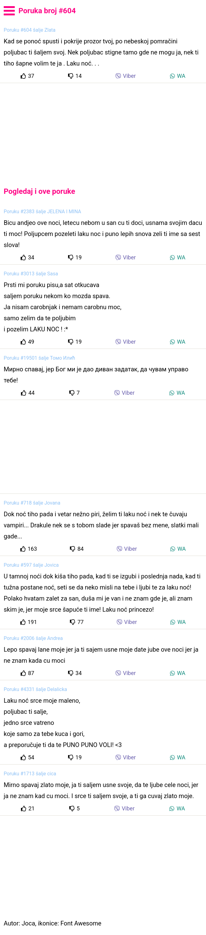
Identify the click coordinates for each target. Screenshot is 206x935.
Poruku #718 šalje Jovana (32, 503)
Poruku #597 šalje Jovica (31, 565)
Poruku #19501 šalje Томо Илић (39, 358)
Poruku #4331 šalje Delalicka (35, 689)
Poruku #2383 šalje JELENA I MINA (42, 211)
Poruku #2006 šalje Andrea (33, 638)
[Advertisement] (103, 130)
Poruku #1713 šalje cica (30, 774)
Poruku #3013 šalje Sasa (31, 274)
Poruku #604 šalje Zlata (29, 30)
